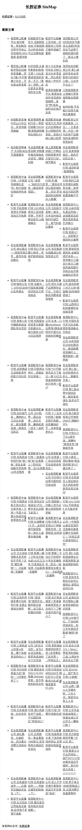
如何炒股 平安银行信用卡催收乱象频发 (71, 110)
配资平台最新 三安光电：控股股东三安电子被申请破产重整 (53, 46)
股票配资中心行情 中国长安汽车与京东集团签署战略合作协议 (71, 325)
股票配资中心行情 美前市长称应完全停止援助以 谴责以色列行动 (71, 581)
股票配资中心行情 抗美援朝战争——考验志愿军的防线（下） (36, 786)
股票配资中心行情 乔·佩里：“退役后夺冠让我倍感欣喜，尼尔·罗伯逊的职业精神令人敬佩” (53, 188)
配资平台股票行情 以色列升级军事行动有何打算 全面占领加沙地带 (19, 601)
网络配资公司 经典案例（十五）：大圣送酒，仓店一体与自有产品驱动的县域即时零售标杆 (71, 130)
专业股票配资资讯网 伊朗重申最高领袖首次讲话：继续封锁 (36, 155)
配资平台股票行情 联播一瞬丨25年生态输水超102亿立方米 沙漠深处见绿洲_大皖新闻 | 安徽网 (36, 560)
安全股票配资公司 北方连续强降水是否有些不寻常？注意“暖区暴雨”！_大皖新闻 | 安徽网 (19, 560)
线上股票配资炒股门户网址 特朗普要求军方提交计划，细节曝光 (53, 155)
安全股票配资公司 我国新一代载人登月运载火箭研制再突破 (53, 505)
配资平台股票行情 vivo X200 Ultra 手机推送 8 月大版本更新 (71, 505)
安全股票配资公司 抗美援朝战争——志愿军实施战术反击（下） (19, 786)
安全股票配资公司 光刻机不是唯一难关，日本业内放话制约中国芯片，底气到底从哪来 (53, 215)
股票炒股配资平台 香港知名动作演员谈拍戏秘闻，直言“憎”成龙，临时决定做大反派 (53, 101)
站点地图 (20, 16)
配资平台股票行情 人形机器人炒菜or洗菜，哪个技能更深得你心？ (19, 649)
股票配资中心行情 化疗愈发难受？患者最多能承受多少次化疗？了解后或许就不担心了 (53, 605)
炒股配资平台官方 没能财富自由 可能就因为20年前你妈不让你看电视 (36, 46)
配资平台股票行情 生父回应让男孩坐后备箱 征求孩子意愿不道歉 (19, 806)
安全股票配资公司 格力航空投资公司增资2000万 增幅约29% (71, 417)
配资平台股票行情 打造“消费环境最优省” (53, 710)
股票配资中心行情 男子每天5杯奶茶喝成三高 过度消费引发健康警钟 (71, 786)
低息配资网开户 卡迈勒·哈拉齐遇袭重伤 (19, 151)
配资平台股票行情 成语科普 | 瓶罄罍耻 (71, 167)
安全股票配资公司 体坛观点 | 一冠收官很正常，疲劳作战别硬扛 (19, 253)
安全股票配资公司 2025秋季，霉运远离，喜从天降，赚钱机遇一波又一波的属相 (36, 420)
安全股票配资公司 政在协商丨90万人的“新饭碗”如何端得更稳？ (71, 288)
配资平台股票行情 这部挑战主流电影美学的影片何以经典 (19, 373)
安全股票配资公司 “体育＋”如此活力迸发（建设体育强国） (36, 184)
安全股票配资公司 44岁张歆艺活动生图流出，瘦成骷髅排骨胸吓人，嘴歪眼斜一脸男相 (71, 348)
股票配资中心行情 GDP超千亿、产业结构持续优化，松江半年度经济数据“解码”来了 (71, 625)
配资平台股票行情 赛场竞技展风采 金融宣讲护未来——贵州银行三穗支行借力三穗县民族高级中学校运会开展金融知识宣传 (71, 260)
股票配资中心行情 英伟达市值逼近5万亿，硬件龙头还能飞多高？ (36, 505)
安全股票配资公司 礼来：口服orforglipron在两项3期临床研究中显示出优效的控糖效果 (54, 328)
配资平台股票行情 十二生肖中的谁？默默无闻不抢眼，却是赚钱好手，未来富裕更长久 (53, 420)
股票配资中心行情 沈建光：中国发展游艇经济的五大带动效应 (36, 288)
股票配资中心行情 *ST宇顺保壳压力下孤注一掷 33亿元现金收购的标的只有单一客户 (53, 376)
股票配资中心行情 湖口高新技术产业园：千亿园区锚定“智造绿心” (36, 714)
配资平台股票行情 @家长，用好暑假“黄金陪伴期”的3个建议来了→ (71, 461)
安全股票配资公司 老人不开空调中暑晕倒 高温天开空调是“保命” (53, 786)
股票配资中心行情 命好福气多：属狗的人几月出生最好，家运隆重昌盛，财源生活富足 (19, 420)
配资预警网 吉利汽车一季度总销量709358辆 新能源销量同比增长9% (36, 127)
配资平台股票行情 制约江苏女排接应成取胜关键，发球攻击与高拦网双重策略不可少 (71, 188)
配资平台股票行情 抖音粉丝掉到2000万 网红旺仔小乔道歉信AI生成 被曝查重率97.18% (53, 676)
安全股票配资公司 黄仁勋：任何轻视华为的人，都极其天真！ (71, 373)
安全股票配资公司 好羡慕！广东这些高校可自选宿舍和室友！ (53, 461)
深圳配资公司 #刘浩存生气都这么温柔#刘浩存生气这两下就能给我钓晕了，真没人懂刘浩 (71, 49)
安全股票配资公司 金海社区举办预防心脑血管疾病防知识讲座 (71, 601)
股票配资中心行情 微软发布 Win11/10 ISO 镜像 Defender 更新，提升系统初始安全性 (36, 674)
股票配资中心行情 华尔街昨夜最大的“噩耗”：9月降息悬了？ (19, 673)
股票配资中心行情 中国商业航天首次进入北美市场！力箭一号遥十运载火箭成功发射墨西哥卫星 (19, 509)
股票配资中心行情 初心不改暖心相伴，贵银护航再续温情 (36, 253)
